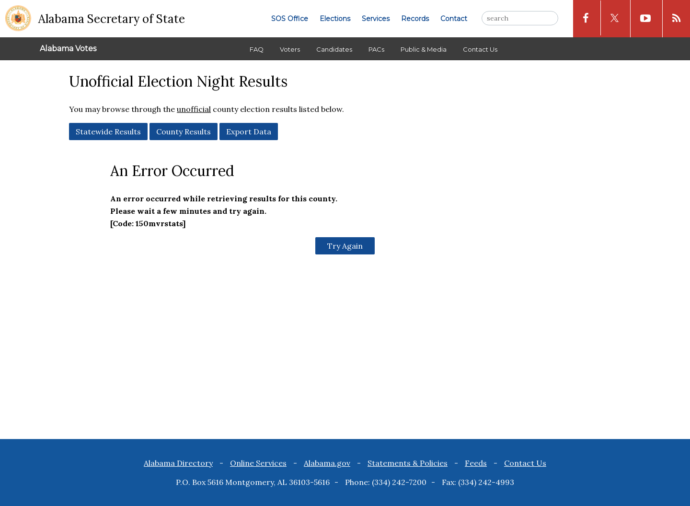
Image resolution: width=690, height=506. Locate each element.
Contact (453, 18)
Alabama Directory (178, 463)
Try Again (345, 246)
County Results (183, 131)
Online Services (258, 463)
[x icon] (614, 17)
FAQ (257, 49)
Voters (290, 49)
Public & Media (424, 49)
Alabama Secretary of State (111, 18)
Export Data (248, 131)
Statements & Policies (408, 463)
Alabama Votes (68, 48)
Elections (335, 18)
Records (415, 18)
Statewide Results (108, 131)
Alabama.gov (327, 463)
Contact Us (480, 49)
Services (376, 18)
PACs (376, 49)
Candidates (334, 49)
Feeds (476, 463)
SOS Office (289, 18)
